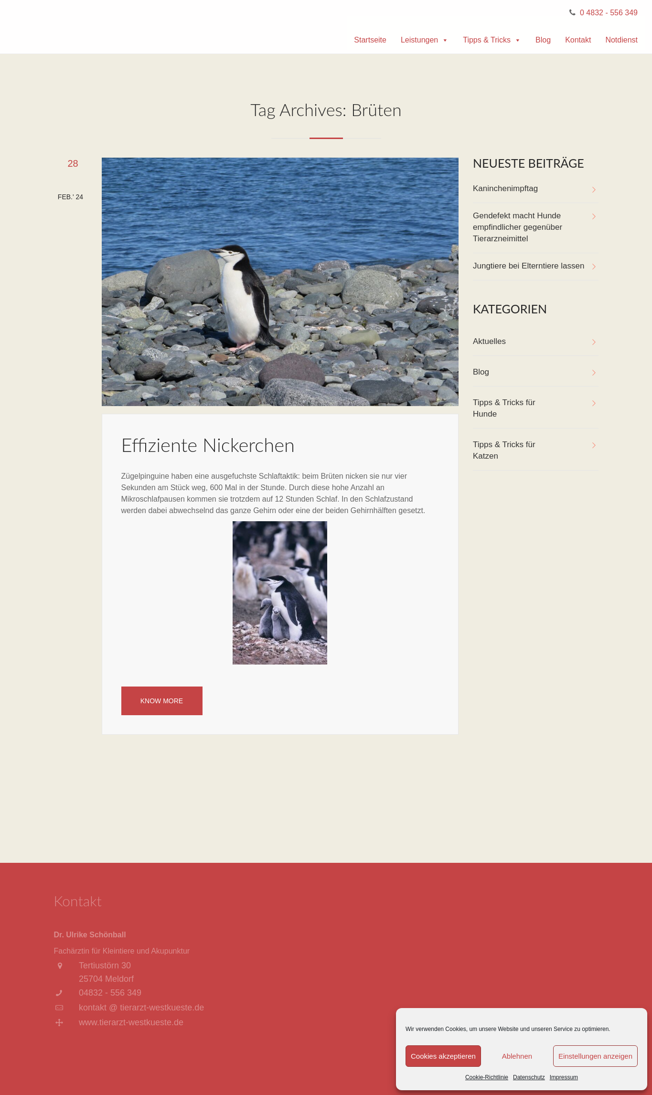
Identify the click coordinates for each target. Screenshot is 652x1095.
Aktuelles (489, 341)
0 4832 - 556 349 (609, 13)
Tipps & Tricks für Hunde (504, 408)
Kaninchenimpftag (505, 188)
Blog (543, 40)
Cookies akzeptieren (443, 1056)
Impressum (564, 1077)
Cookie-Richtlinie (486, 1077)
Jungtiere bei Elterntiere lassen (528, 265)
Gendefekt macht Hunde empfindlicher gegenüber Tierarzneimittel (517, 227)
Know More (161, 701)
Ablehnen (517, 1056)
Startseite (370, 40)
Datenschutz (529, 1077)
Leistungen (425, 40)
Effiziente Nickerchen (208, 444)
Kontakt (578, 40)
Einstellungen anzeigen (595, 1056)
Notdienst (621, 40)
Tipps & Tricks (492, 40)
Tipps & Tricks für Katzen (504, 450)
